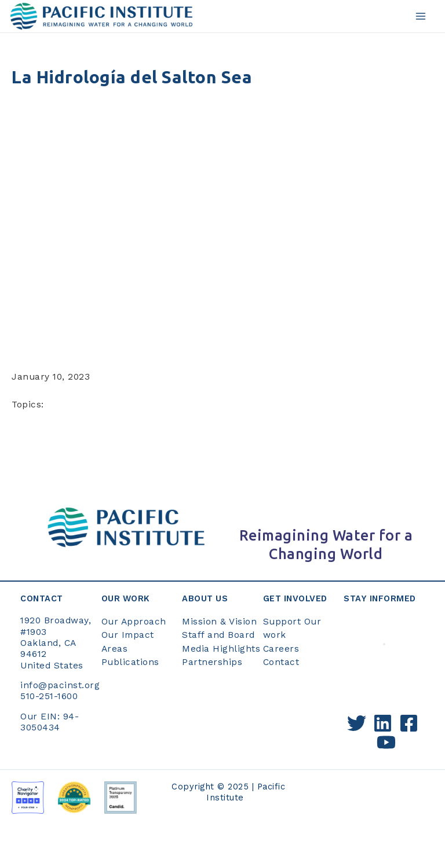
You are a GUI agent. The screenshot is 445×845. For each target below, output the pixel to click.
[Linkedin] (382, 723)
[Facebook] (408, 723)
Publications (130, 662)
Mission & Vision (219, 621)
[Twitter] (356, 723)
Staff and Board (218, 635)
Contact (281, 662)
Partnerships (212, 662)
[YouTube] (386, 742)
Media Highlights (221, 649)
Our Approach (133, 621)
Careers (281, 649)
